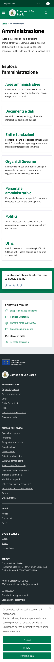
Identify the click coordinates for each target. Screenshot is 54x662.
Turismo (5, 493)
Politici (5, 408)
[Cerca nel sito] (46, 12)
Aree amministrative (11, 394)
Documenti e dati (10, 417)
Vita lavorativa (9, 497)
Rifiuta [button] (26, 648)
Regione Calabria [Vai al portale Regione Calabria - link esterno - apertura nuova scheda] (10, 3)
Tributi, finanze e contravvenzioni (17, 488)
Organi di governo (10, 389)
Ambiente (6, 437)
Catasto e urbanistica (12, 456)
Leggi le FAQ (8, 590)
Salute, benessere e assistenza (16, 484)
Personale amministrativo (14, 412)
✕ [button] (50, 608)
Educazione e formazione (13, 465)
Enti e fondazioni (10, 403)
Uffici (4, 398)
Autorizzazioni (8, 451)
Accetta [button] (27, 639)
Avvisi (4, 523)
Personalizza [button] (27, 656)
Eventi (5, 543)
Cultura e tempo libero (12, 460)
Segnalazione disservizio (13, 599)
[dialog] (27, 633)
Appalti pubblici (9, 447)
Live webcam (8, 548)
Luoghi (5, 538)
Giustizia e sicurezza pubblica (15, 470)
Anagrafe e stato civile (12, 442)
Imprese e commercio (12, 474)
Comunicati (7, 518)
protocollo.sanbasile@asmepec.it (22, 584)
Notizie (5, 513)
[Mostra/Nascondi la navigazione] (3, 12)
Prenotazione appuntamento (15, 595)
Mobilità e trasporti (11, 479)
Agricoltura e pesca (11, 433)
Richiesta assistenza (11, 604)
